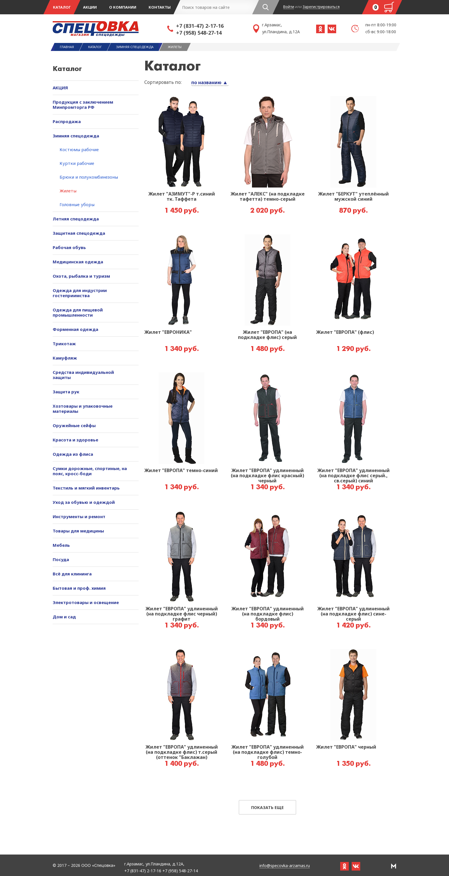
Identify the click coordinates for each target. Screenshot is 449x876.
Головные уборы (77, 204)
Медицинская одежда (78, 262)
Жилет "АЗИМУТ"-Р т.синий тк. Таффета (181, 196)
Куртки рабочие (77, 163)
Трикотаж (64, 343)
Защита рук (66, 391)
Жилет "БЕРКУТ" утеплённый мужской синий (353, 196)
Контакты (160, 7)
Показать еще (267, 807)
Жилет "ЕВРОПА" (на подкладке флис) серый (267, 335)
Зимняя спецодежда (76, 136)
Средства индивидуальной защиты (83, 374)
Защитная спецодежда (79, 233)
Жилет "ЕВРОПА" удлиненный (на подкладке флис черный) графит (181, 614)
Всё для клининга (72, 574)
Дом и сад (64, 616)
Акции (90, 7)
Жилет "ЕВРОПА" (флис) (345, 332)
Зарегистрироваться (321, 7)
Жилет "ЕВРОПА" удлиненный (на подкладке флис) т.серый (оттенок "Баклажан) (181, 752)
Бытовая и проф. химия (79, 588)
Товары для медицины (78, 531)
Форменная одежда (75, 329)
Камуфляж (65, 358)
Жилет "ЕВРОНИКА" (168, 332)
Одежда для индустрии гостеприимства (80, 292)
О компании (122, 7)
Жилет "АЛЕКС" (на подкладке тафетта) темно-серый (268, 196)
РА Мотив (393, 866)
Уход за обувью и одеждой (84, 502)
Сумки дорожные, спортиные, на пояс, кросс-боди (90, 470)
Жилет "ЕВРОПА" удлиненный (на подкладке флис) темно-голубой (267, 752)
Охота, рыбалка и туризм (81, 276)
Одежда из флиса (73, 454)
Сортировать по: (163, 82)
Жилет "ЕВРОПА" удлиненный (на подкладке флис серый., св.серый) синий (353, 476)
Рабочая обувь (69, 247)
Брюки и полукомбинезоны (89, 177)
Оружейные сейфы (74, 425)
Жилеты (68, 191)
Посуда (61, 559)
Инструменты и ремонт (79, 516)
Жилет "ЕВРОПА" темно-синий (181, 470)
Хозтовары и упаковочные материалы (83, 408)
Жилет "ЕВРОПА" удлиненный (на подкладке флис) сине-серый (353, 614)
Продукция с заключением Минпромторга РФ (83, 104)
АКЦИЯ (60, 87)
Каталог (62, 7)
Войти (288, 7)
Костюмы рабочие (79, 149)
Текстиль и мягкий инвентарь (86, 488)
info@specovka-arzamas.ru (284, 865)
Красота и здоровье (75, 440)
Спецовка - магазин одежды (110, 28)
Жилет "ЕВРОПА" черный (346, 747)
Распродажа (67, 121)
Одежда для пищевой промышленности (78, 312)
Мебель (61, 545)
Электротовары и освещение (86, 602)
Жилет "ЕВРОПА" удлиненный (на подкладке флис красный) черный (267, 476)
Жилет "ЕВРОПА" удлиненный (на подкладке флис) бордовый (267, 614)
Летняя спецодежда (76, 219)
